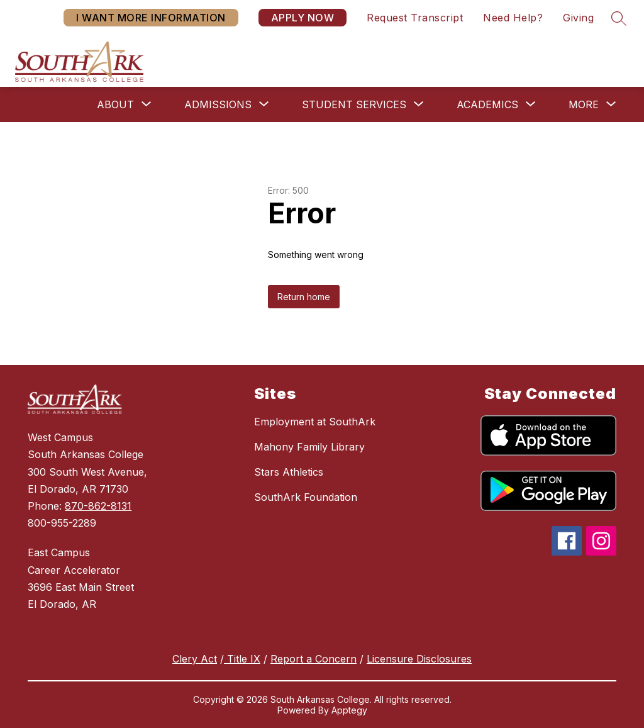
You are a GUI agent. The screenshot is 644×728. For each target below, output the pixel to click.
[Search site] (618, 18)
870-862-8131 (98, 506)
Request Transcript (415, 17)
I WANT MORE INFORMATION (151, 17)
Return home (303, 296)
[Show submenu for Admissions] (218, 104)
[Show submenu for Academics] (487, 104)
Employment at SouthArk (314, 421)
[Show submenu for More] (584, 104)
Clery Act (194, 658)
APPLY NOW (303, 17)
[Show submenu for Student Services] (354, 104)
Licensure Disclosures (419, 658)
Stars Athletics (288, 472)
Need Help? (513, 17)
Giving (578, 17)
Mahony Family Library (309, 446)
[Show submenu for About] (115, 104)
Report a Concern (313, 658)
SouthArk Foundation (305, 497)
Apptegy (349, 710)
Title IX (242, 658)
